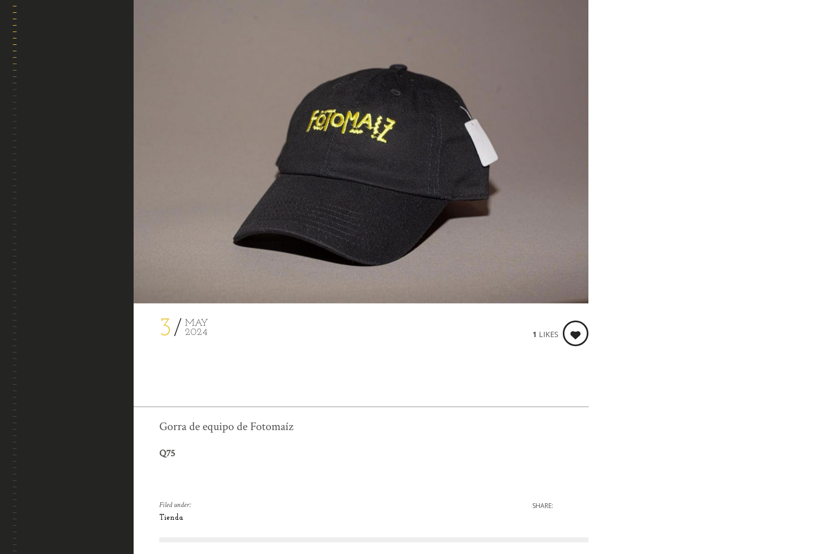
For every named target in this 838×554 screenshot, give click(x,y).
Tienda (171, 518)
